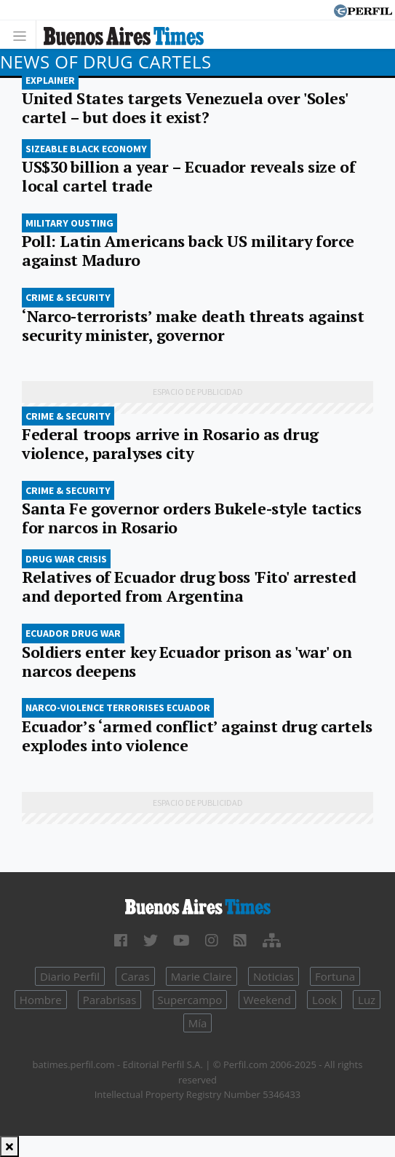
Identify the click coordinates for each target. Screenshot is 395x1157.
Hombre (41, 999)
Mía (197, 1023)
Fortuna (335, 976)
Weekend (267, 999)
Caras (135, 976)
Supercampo (190, 999)
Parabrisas (110, 999)
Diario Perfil (70, 976)
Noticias (273, 976)
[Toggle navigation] (24, 35)
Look (324, 999)
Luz (366, 999)
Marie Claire (201, 976)
